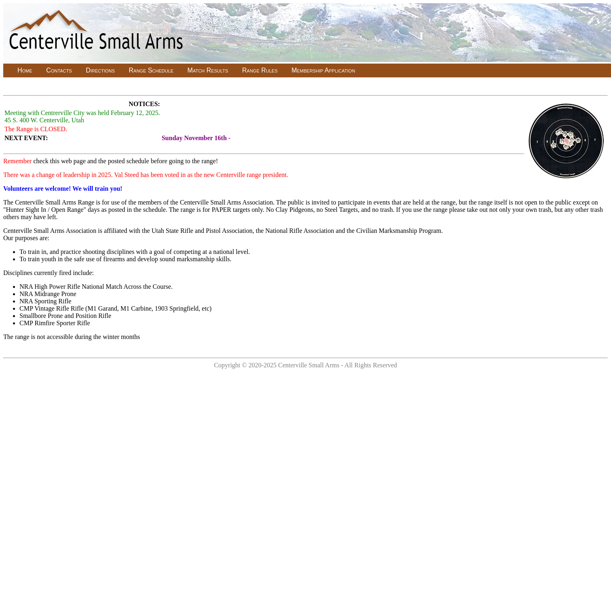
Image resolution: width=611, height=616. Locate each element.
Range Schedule (151, 70)
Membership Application (323, 70)
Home (24, 70)
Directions (100, 70)
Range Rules (260, 70)
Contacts (59, 70)
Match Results (208, 70)
